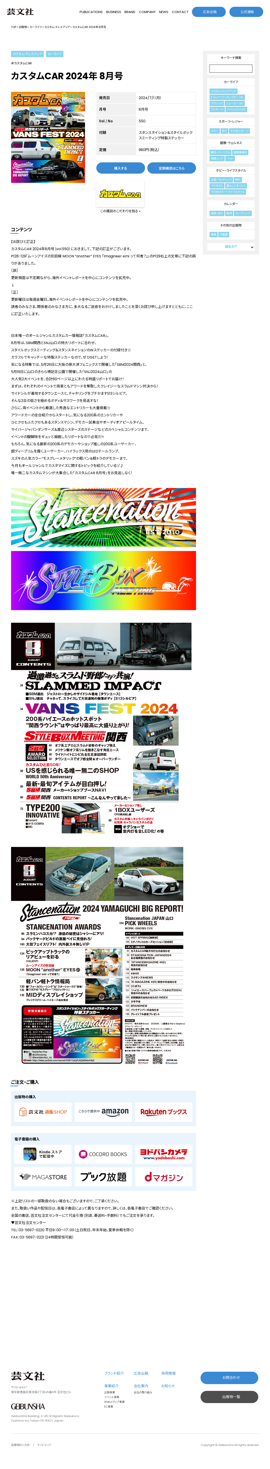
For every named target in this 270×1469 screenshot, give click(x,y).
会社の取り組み (143, 1392)
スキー (215, 131)
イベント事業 (111, 1397)
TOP (13, 27)
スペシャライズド (236, 109)
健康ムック (217, 158)
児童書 (224, 234)
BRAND (130, 11)
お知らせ (168, 1386)
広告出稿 (210, 11)
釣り (224, 131)
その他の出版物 (231, 225)
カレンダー (231, 204)
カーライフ (36, 27)
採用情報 (168, 1373)
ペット (230, 158)
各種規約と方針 (20, 1445)
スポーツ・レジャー (231, 121)
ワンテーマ (217, 109)
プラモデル (217, 186)
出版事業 (109, 1392)
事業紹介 (111, 1386)
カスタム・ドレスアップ (57, 27)
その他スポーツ (239, 131)
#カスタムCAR (21, 63)
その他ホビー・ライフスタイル (228, 192)
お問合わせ (231, 1377)
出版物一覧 (231, 1396)
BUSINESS (113, 11)
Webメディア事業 (114, 1402)
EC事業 (108, 1406)
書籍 (213, 234)
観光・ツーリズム (220, 152)
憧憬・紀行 (217, 213)
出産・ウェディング (221, 180)
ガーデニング (242, 213)
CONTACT (180, 11)
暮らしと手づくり (236, 186)
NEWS (163, 11)
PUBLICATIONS (91, 11)
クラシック (217, 103)
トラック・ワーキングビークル (227, 97)
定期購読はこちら (172, 168)
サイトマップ (44, 1445)
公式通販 (247, 11)
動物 (229, 213)
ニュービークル (234, 103)
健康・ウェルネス (231, 143)
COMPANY (147, 11)
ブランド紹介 (114, 1373)
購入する (120, 168)
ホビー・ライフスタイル (231, 170)
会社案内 (141, 1386)
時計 (237, 180)
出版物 (23, 27)
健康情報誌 (240, 152)
